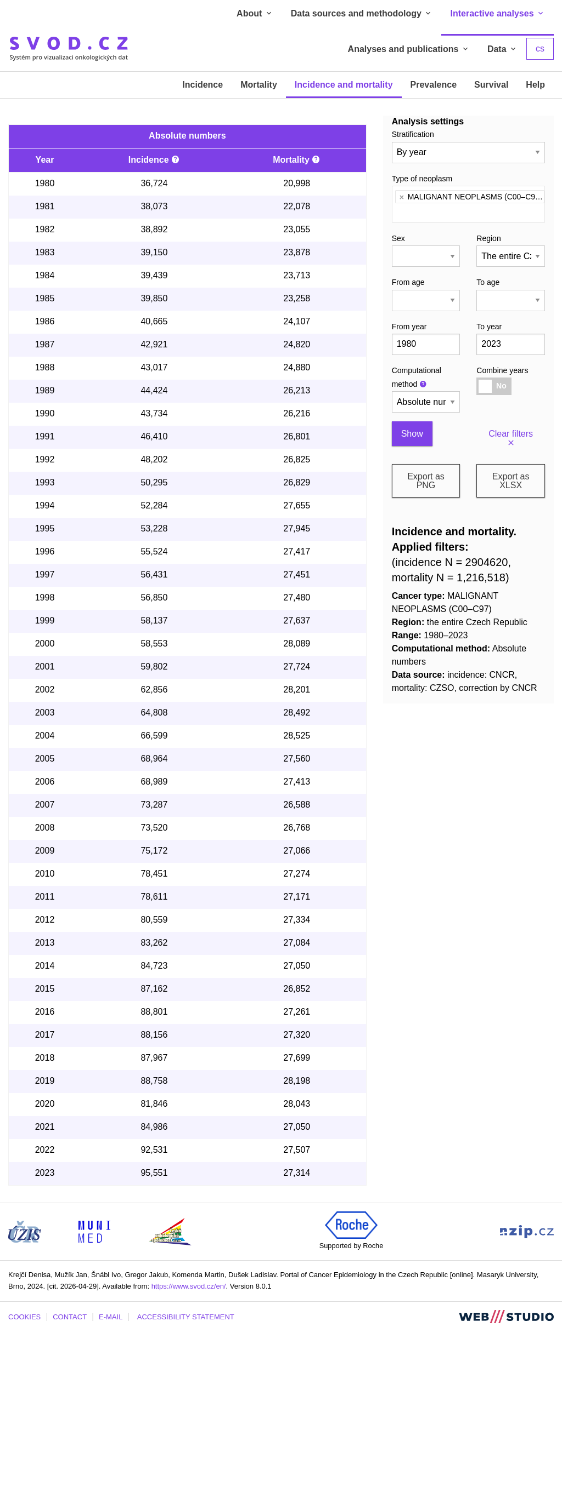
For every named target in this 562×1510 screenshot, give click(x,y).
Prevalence (434, 84)
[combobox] (468, 204)
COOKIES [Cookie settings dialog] (24, 1495)
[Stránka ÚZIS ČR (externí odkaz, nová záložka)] (24, 1409)
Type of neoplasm (422, 178)
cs (540, 48)
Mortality (258, 84)
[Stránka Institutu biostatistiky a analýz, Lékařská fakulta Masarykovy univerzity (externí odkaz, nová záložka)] (94, 1409)
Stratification (413, 134)
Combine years (502, 370)
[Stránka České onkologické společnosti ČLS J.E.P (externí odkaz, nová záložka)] (170, 1409)
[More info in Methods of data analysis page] (175, 338)
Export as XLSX (511, 481)
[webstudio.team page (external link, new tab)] (506, 1495)
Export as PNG (426, 481)
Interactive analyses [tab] (497, 13)
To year (489, 326)
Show (412, 433)
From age (408, 282)
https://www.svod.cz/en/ (188, 1465)
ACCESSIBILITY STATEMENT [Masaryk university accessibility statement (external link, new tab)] (185, 1495)
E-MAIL (110, 1495)
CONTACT (70, 1495)
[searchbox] (398, 211)
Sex (398, 238)
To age (487, 282)
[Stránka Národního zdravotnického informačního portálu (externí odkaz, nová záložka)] (527, 1409)
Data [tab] (502, 49)
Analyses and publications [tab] (409, 49)
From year (409, 326)
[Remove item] (401, 197)
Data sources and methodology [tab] (362, 13)
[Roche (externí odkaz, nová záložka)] (351, 1403)
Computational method (416, 377)
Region (488, 238)
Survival (491, 84)
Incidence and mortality (344, 84)
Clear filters (510, 438)
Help (535, 84)
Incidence (202, 84)
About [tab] (255, 13)
